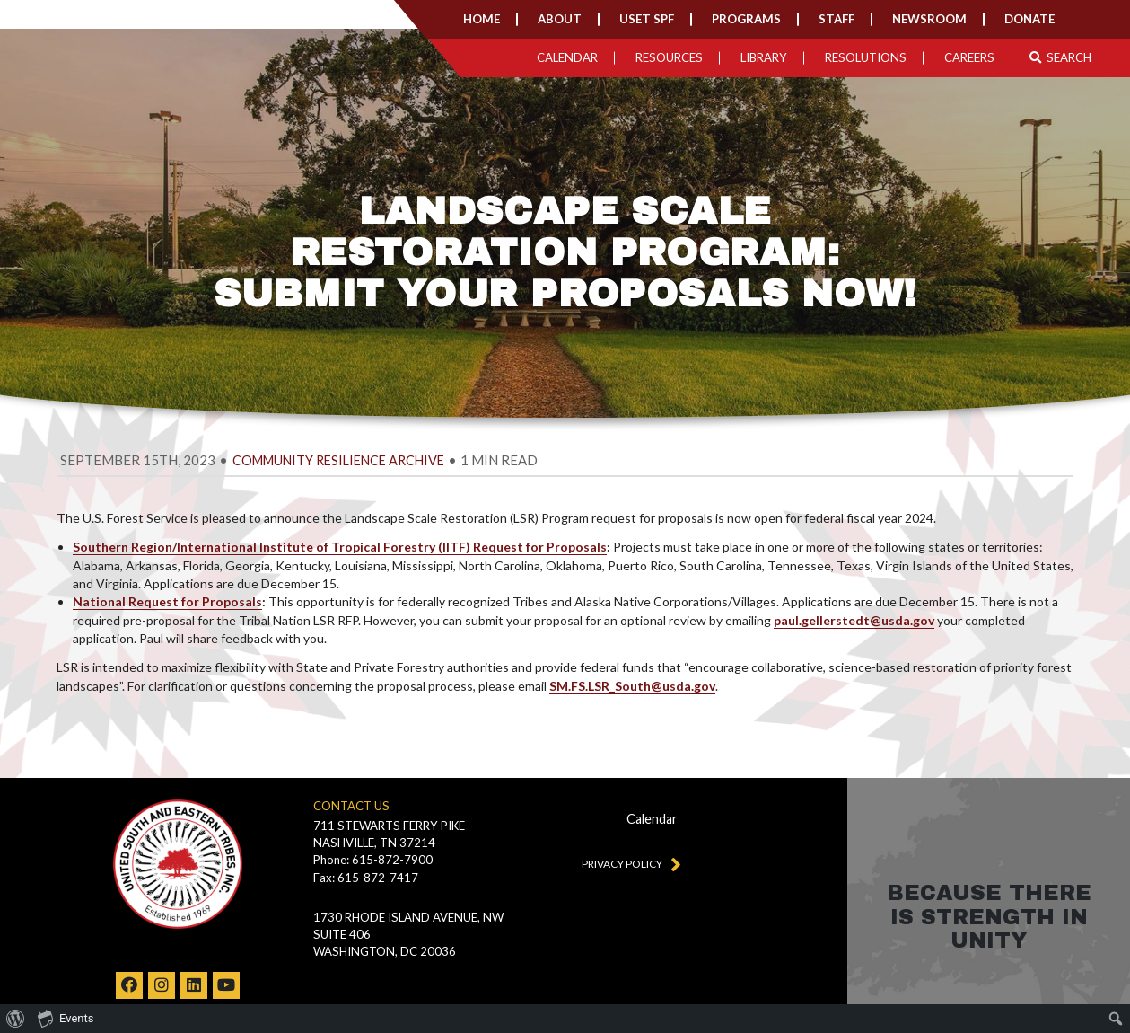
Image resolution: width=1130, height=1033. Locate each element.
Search (1060, 57)
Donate (1029, 19)
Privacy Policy (627, 863)
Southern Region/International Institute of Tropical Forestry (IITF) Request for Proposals (340, 546)
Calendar (567, 57)
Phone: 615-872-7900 (373, 859)
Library (763, 57)
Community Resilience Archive (338, 460)
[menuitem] (15, 1018)
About (560, 19)
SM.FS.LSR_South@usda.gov (632, 685)
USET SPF (646, 19)
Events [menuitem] (65, 1017)
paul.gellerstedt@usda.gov (854, 620)
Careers (969, 57)
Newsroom (929, 19)
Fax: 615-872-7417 (365, 877)
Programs (746, 19)
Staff (836, 19)
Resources (669, 57)
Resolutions (866, 57)
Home (481, 19)
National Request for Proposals (167, 601)
